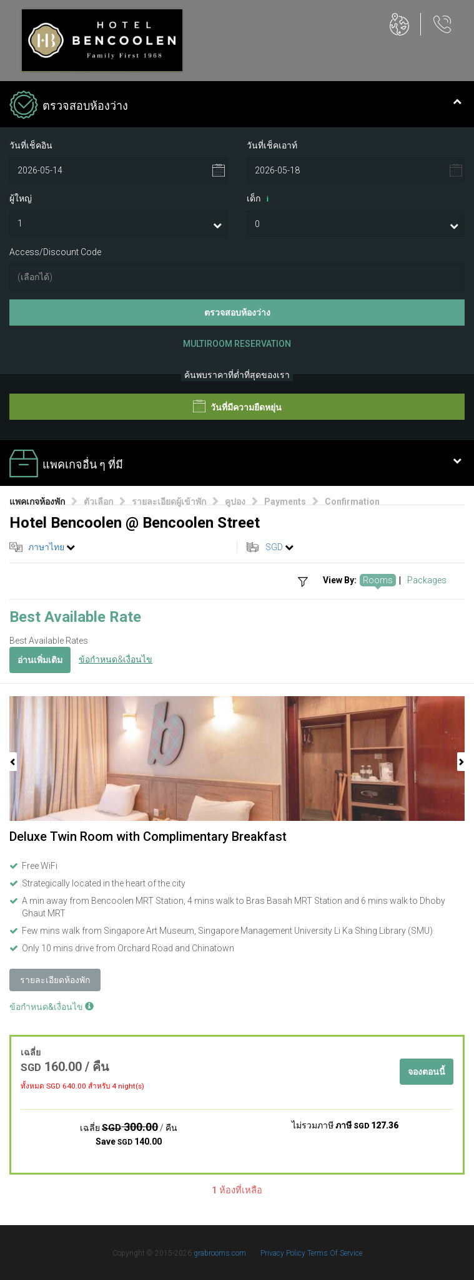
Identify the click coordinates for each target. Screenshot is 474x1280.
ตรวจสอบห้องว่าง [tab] (235, 106)
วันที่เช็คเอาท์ (272, 145)
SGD (274, 547)
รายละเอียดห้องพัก (55, 980)
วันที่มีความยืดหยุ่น (237, 406)
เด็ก (260, 199)
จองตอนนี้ (426, 1072)
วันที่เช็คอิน (30, 145)
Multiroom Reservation (237, 344)
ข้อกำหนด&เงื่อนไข (115, 659)
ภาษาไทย (46, 547)
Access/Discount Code (55, 252)
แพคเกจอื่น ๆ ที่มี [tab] (235, 464)
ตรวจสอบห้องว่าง (237, 313)
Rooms (378, 580)
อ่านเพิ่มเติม (39, 660)
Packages (427, 580)
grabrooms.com (220, 1253)
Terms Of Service (334, 1253)
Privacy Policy (283, 1253)
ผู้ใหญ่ (20, 198)
